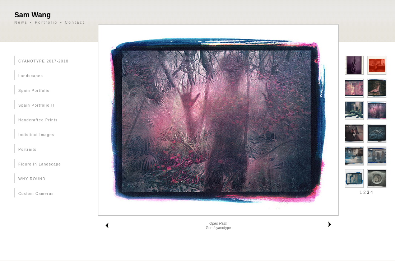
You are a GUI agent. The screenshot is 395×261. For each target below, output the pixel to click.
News (21, 22)
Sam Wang (32, 15)
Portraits (27, 150)
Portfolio (46, 22)
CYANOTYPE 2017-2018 (43, 61)
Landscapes (30, 76)
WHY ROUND (32, 179)
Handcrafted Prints (38, 120)
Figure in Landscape (39, 164)
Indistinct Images (36, 135)
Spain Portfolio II (36, 105)
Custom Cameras (36, 194)
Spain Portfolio (34, 91)
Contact (75, 22)
